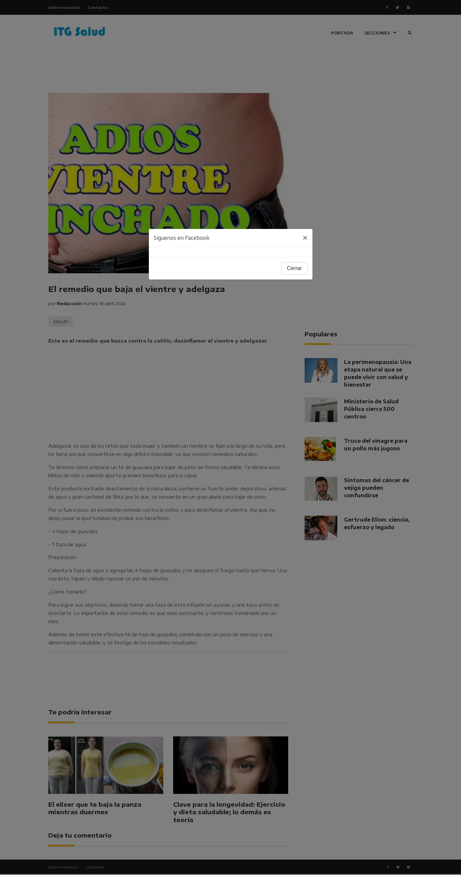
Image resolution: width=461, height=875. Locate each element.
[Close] (305, 238)
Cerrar (294, 268)
